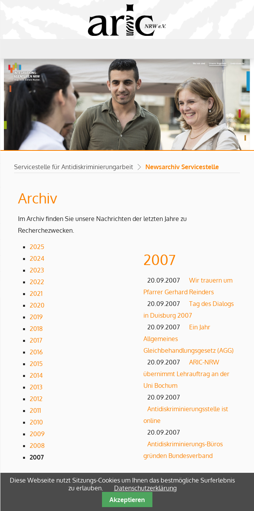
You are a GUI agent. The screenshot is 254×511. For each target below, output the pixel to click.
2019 (36, 317)
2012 (36, 399)
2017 (36, 340)
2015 (36, 364)
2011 (35, 410)
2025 (37, 247)
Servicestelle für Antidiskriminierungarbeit (73, 167)
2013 (36, 387)
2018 (36, 328)
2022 (37, 282)
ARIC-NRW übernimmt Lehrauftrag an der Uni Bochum (186, 373)
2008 (37, 445)
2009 (37, 434)
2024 (37, 258)
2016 (36, 352)
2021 (36, 293)
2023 (37, 270)
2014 (36, 375)
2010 (36, 422)
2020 (37, 305)
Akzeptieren (127, 500)
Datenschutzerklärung (145, 488)
